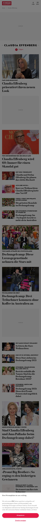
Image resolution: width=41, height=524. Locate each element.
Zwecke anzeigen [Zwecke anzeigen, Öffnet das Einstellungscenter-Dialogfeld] (20, 520)
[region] (20, 508)
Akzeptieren (20, 515)
